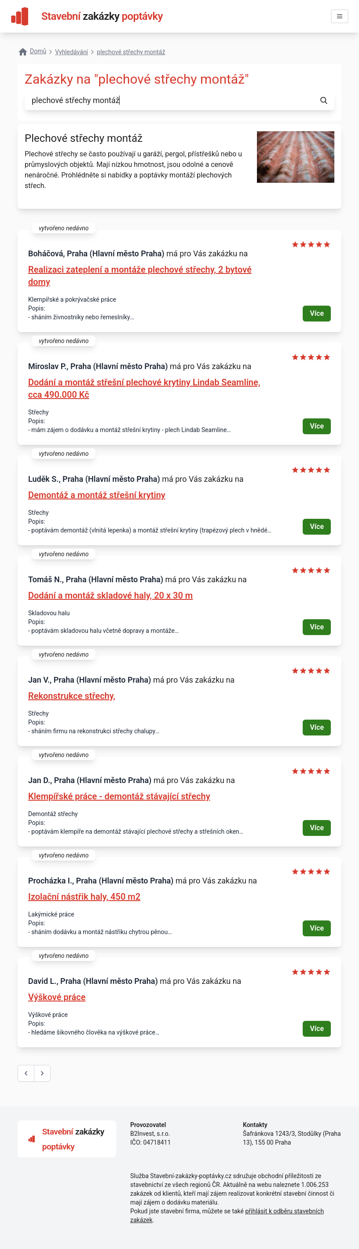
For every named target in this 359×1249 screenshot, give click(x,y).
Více (317, 313)
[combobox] (169, 100)
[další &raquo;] (42, 1073)
